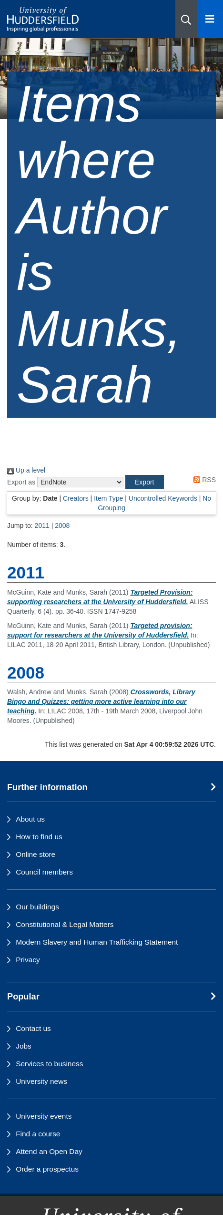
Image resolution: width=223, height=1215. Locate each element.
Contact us (33, 1028)
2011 (42, 525)
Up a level (26, 470)
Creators (76, 498)
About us (30, 819)
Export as (21, 482)
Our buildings (37, 907)
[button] (186, 19)
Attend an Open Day (49, 1151)
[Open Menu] (210, 19)
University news (41, 1081)
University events (43, 1116)
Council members (44, 872)
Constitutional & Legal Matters (64, 924)
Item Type (108, 498)
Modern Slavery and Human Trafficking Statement (97, 942)
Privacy (28, 960)
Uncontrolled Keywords (163, 498)
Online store (35, 854)
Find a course (38, 1134)
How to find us (39, 837)
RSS (203, 480)
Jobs (23, 1046)
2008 (62, 525)
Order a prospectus (47, 1169)
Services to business (49, 1064)
